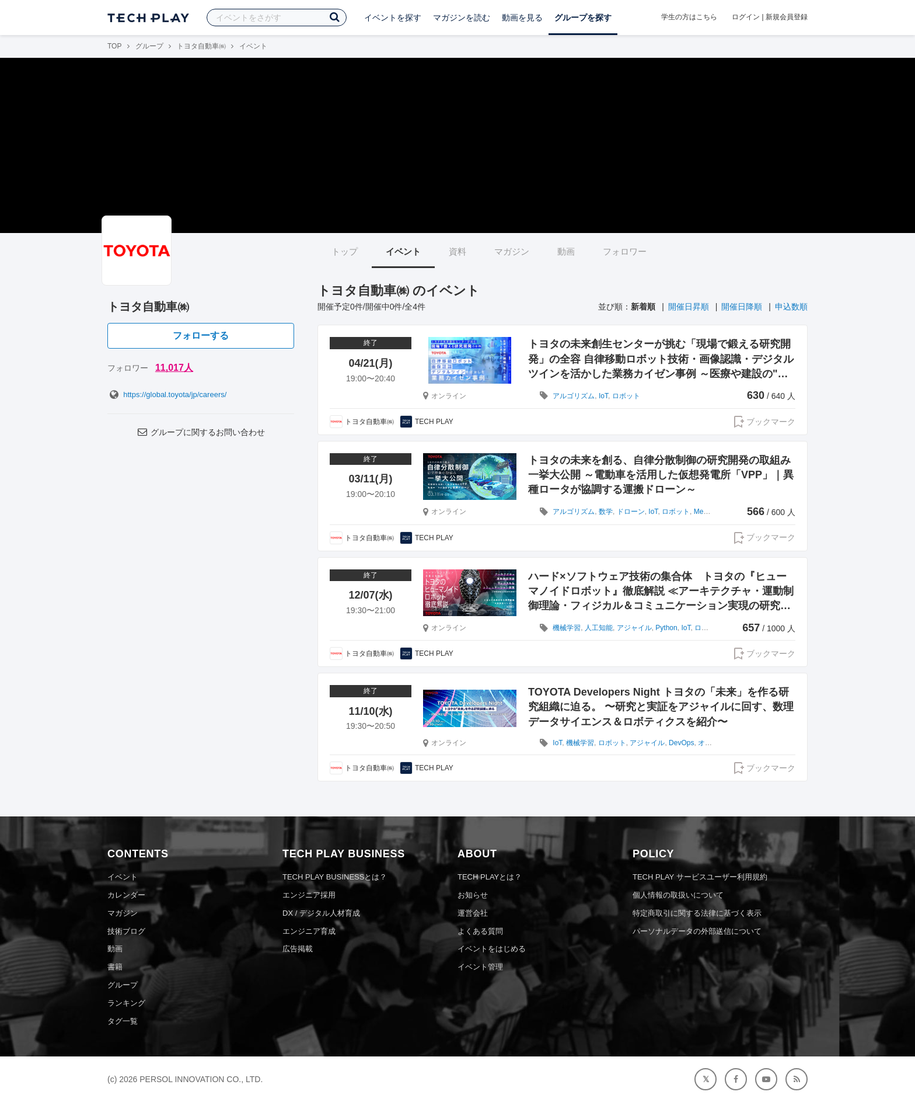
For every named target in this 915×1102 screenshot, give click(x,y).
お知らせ (473, 895)
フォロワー (625, 251)
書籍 (115, 966)
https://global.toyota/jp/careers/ (166, 394)
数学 (606, 511)
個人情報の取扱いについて (678, 895)
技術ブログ (126, 931)
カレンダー (126, 895)
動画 (566, 251)
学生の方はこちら (689, 17)
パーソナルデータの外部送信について (697, 931)
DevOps (681, 743)
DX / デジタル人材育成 (321, 913)
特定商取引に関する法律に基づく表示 (697, 913)
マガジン (511, 251)
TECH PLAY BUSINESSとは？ (334, 876)
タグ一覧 (122, 1021)
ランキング (126, 1003)
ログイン (746, 17)
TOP (114, 46)
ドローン (631, 511)
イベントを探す (392, 17)
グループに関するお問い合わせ (201, 432)
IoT (603, 396)
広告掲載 (297, 948)
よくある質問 (480, 931)
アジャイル (634, 628)
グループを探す (583, 17)
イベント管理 (480, 966)
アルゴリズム (574, 396)
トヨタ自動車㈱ (201, 46)
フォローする (201, 335)
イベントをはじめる (492, 948)
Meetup (705, 511)
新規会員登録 (787, 17)
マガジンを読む (461, 17)
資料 (457, 251)
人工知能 (599, 628)
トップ (344, 251)
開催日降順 (741, 306)
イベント (403, 251)
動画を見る (522, 17)
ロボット (626, 396)
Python (666, 628)
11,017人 (174, 368)
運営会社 (473, 913)
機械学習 (567, 628)
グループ (149, 46)
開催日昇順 (688, 306)
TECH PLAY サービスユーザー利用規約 (700, 876)
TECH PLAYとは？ (490, 876)
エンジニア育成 (309, 931)
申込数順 (791, 306)
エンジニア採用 (309, 895)
